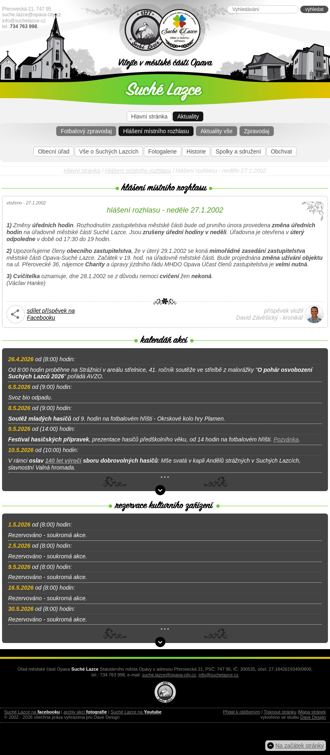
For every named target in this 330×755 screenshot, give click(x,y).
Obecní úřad (53, 151)
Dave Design (313, 717)
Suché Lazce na (32, 711)
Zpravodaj (256, 131)
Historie (196, 151)
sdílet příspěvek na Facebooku (51, 314)
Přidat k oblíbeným (241, 711)
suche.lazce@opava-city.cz (31, 15)
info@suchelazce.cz (24, 21)
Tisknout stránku (280, 711)
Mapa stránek (312, 711)
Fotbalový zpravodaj (86, 131)
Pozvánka (285, 439)
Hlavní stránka (149, 116)
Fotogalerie (162, 151)
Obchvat (281, 151)
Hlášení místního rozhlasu (156, 131)
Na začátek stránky (299, 745)
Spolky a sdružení (238, 151)
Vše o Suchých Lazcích (109, 151)
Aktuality (188, 116)
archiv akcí (85, 711)
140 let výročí (63, 460)
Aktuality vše (216, 131)
